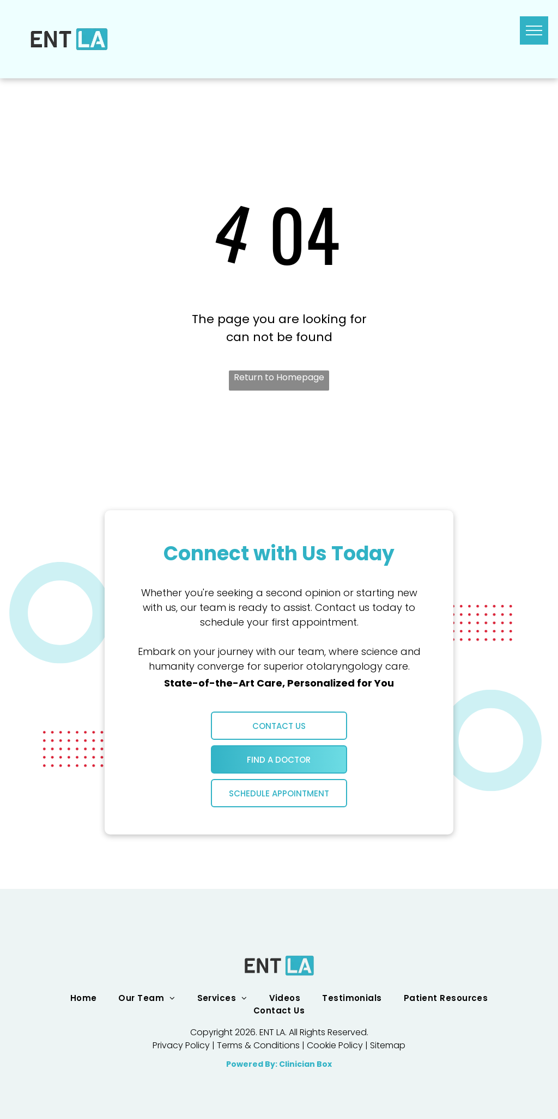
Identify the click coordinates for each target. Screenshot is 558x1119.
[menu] (534, 30)
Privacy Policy (181, 1045)
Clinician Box (305, 1064)
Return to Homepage (279, 377)
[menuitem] (83, 998)
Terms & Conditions (258, 1045)
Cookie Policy (335, 1045)
